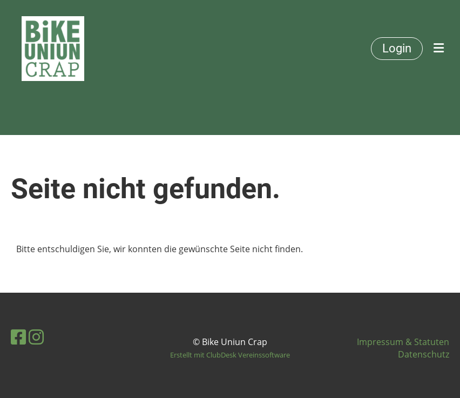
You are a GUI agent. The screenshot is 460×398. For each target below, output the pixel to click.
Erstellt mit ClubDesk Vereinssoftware (230, 355)
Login (396, 48)
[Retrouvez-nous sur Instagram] (36, 336)
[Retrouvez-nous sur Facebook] (18, 336)
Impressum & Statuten (403, 342)
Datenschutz (423, 354)
